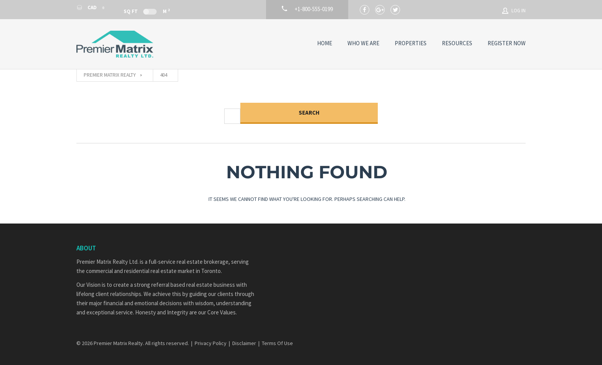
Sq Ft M (147, 11)
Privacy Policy (211, 343)
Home (324, 43)
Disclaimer (244, 343)
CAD (87, 7)
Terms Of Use (277, 343)
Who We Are (363, 43)
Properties (411, 43)
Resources (457, 43)
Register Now (507, 43)
